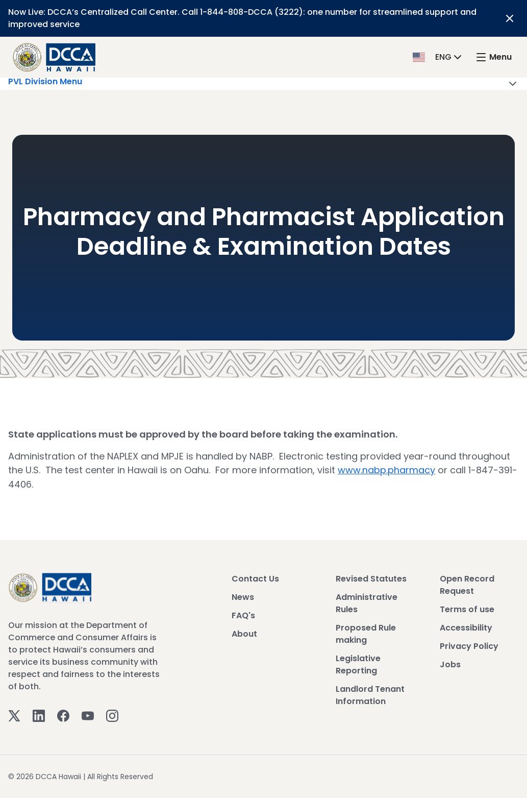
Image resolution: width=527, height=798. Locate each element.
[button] (438, 57)
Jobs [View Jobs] (450, 664)
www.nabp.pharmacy (386, 470)
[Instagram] (112, 714)
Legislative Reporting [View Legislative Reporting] (358, 664)
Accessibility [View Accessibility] (466, 627)
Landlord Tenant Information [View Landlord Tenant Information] (370, 695)
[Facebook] (63, 714)
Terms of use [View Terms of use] (467, 609)
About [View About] (244, 633)
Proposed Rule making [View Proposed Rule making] (366, 633)
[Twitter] (14, 714)
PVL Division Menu (263, 84)
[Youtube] (88, 714)
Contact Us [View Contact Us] (255, 578)
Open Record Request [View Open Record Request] (467, 584)
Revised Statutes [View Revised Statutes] (371, 578)
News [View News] (243, 596)
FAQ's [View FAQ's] (243, 615)
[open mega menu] (493, 57)
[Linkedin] (39, 714)
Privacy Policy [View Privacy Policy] (469, 645)
